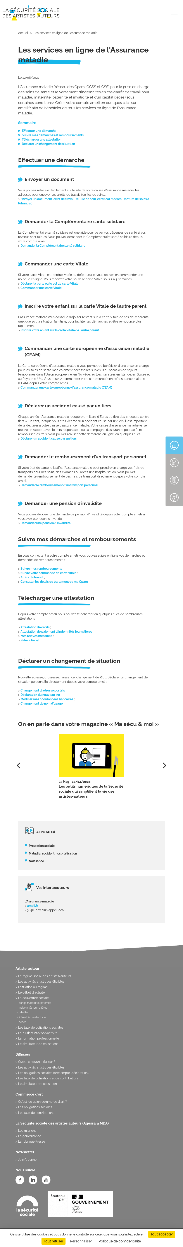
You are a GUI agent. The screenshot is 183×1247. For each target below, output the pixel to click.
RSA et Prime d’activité (32, 1017)
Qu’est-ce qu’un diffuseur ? (36, 1062)
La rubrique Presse (31, 1141)
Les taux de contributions (36, 1112)
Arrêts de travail (32, 577)
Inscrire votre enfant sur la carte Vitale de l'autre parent (60, 330)
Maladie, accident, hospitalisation (53, 853)
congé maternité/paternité (35, 1002)
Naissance (36, 861)
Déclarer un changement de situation (48, 144)
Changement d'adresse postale (43, 690)
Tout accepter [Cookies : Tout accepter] (161, 1234)
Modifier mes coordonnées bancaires (47, 699)
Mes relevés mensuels (36, 636)
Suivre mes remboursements (41, 568)
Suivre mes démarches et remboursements (53, 135)
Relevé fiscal (30, 640)
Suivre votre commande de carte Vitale (48, 573)
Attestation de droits (35, 627)
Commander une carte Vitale (41, 288)
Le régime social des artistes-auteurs (44, 976)
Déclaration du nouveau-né (40, 695)
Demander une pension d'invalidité (46, 523)
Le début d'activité (31, 992)
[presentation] (164, 765)
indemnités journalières (33, 1007)
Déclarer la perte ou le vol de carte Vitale (49, 283)
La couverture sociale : (34, 998)
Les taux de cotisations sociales (40, 1027)
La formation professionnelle (38, 1038)
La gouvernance (29, 1136)
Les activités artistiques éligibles (41, 981)
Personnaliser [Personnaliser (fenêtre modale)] (81, 1241)
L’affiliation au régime (33, 987)
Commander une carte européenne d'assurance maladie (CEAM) (67, 387)
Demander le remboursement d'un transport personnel (59, 485)
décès (22, 1022)
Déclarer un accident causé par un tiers (49, 438)
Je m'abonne (27, 1159)
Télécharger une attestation (41, 139)
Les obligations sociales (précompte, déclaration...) (54, 1073)
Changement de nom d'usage (42, 703)
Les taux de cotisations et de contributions (48, 1078)
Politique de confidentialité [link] (120, 1241)
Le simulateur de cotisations (38, 1044)
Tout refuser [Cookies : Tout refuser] (53, 1241)
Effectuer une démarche (39, 131)
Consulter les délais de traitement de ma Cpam (54, 581)
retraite (23, 1012)
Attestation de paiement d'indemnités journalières (57, 631)
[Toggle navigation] (174, 13)
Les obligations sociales (35, 1107)
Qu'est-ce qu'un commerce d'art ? (42, 1101)
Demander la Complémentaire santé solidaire (54, 245)
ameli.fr (32, 905)
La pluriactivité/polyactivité (37, 1033)
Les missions (27, 1130)
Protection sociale (42, 846)
